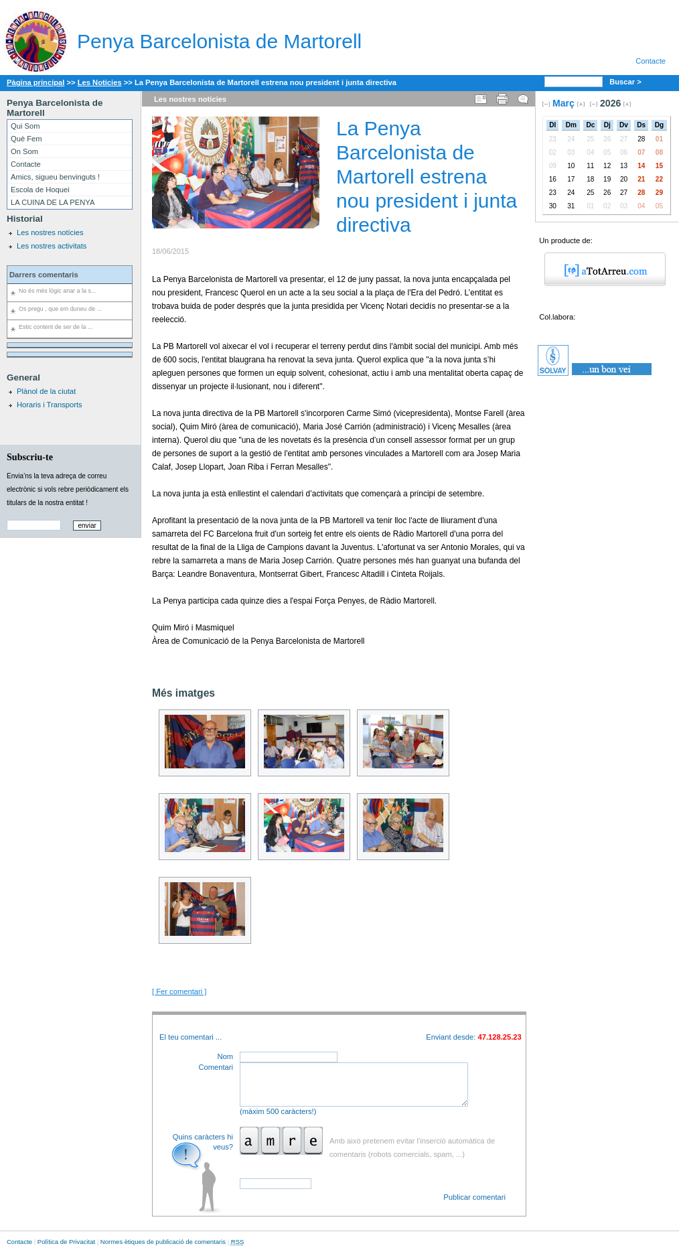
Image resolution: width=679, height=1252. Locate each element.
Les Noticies (100, 82)
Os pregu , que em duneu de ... (60, 308)
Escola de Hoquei (40, 190)
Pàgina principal (35, 82)
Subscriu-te (30, 456)
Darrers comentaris (43, 275)
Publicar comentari (474, 1197)
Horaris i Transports (49, 405)
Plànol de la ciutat (46, 391)
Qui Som (25, 126)
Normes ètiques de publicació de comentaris (163, 1241)
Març (563, 103)
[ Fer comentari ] (179, 991)
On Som (24, 151)
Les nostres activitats (51, 246)
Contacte (650, 61)
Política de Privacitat (66, 1241)
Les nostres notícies (50, 232)
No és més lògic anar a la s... (57, 290)
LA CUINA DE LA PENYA (52, 202)
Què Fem (26, 139)
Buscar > (626, 82)
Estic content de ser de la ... (55, 327)
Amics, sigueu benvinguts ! (55, 177)
